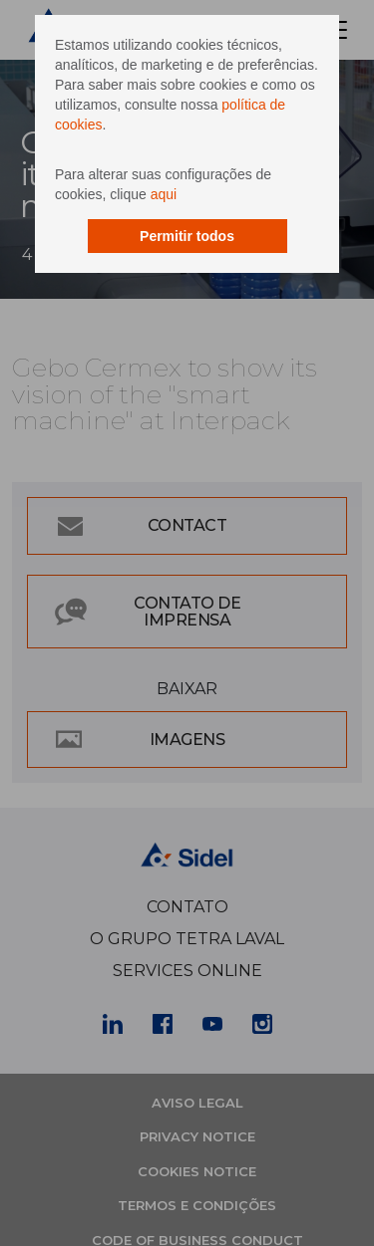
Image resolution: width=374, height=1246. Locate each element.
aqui (164, 194)
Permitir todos (187, 236)
